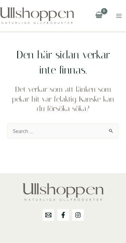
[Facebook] (63, 215)
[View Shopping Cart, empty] (98, 15)
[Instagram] (78, 215)
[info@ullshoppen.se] (48, 215)
